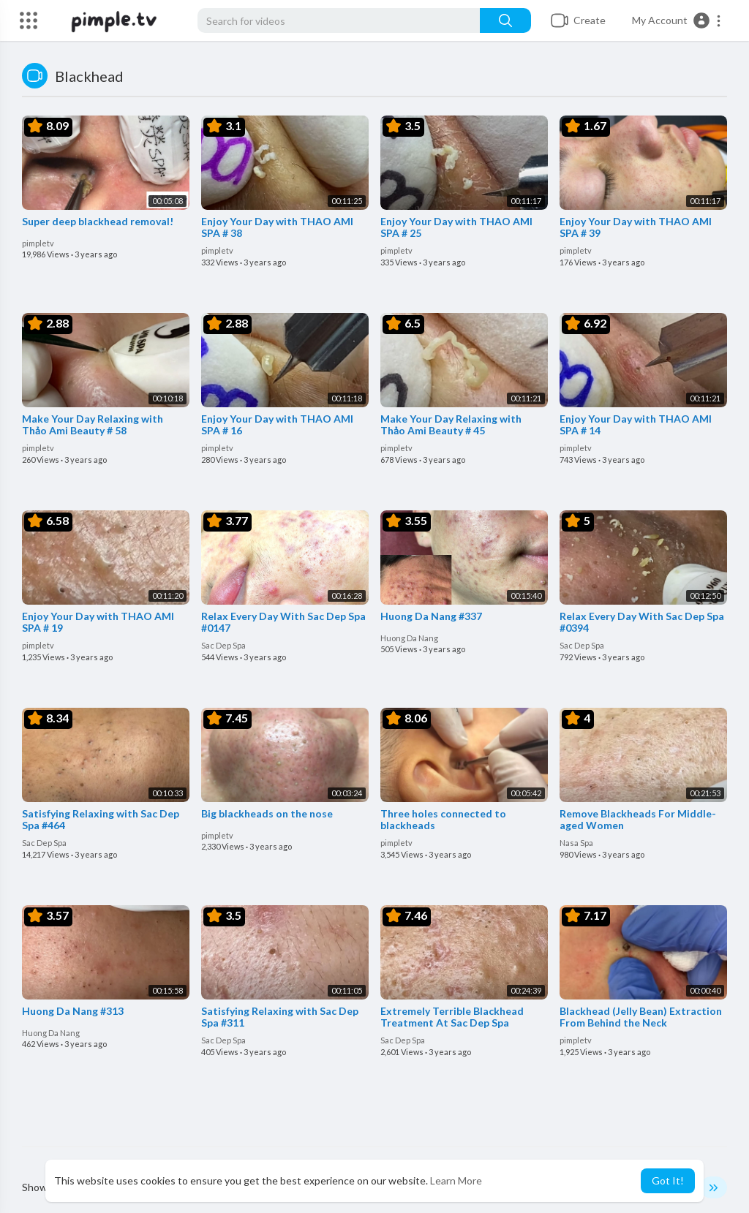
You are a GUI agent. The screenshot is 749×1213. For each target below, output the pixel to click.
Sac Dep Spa (223, 645)
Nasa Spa (576, 842)
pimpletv (38, 243)
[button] (677, 20)
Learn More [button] (456, 1180)
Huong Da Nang (409, 638)
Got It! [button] (668, 1180)
